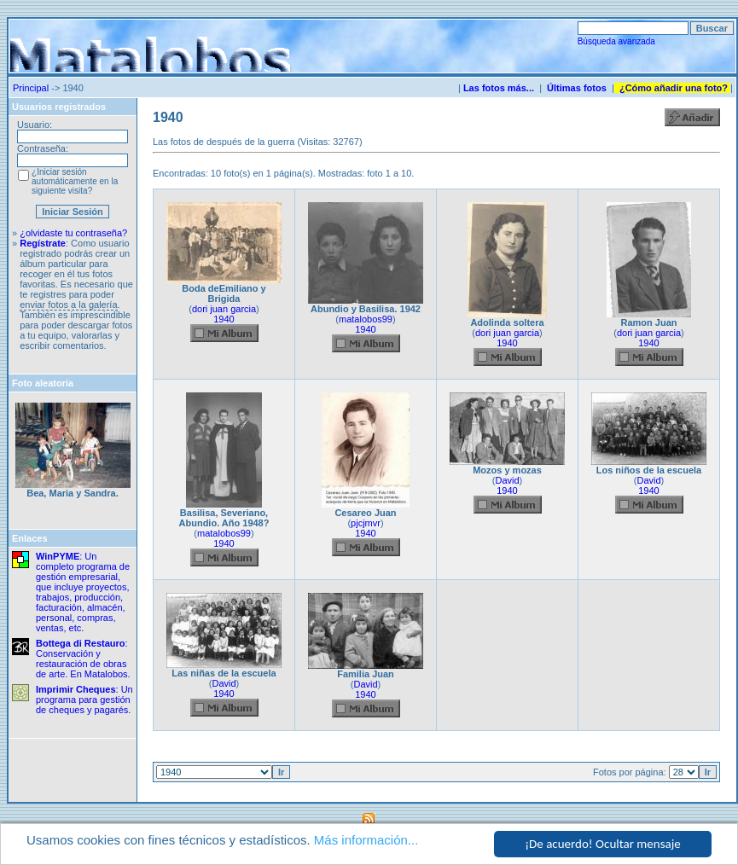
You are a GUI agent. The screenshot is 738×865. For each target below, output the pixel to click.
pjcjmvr (366, 523)
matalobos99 (365, 319)
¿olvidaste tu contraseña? (73, 233)
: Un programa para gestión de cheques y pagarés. (84, 699)
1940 (223, 319)
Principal (31, 88)
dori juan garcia (224, 309)
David (507, 480)
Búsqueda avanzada (616, 41)
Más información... (366, 840)
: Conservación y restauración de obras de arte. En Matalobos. (83, 658)
